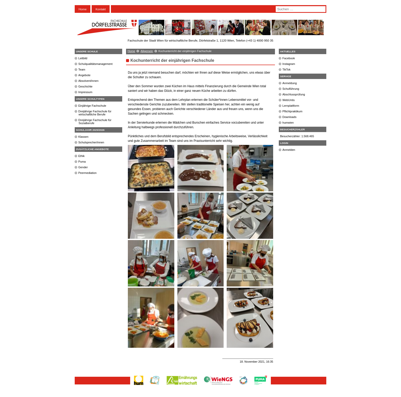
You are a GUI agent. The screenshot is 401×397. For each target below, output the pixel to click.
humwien (288, 122)
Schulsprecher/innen (91, 142)
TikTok (286, 69)
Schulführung (290, 88)
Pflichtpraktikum (292, 111)
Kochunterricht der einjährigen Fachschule (172, 60)
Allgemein (146, 51)
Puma (82, 161)
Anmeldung (289, 83)
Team (81, 69)
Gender (83, 167)
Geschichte (85, 86)
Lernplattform (290, 105)
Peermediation (87, 172)
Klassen (83, 136)
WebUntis (288, 100)
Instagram (288, 63)
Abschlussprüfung (293, 94)
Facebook (288, 58)
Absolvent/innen (88, 80)
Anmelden (288, 149)
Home (83, 9)
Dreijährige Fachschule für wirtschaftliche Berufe (94, 113)
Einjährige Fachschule (92, 105)
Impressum (85, 92)
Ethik (81, 155)
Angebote (84, 75)
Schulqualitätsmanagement (95, 63)
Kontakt (101, 9)
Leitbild (82, 58)
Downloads (289, 116)
